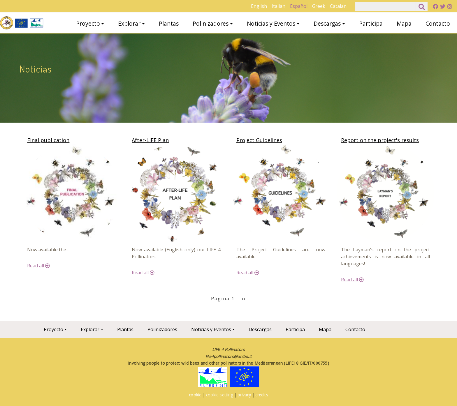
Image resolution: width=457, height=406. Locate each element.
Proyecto (88, 23)
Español (298, 6)
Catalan (338, 6)
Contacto (438, 23)
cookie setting (219, 395)
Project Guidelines (259, 140)
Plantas (169, 23)
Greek (318, 6)
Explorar (129, 23)
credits (261, 395)
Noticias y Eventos (271, 23)
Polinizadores (210, 23)
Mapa (404, 23)
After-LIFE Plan (150, 140)
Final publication (48, 140)
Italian (278, 6)
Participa (371, 23)
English (259, 6)
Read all (38, 265)
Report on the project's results (380, 140)
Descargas (327, 23)
